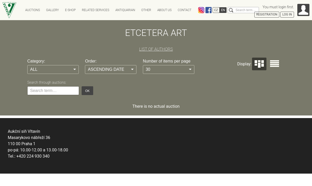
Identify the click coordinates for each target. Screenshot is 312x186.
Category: (36, 61)
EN (223, 10)
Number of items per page (166, 61)
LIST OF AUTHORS (156, 49)
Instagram (201, 10)
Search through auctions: (46, 82)
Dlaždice (259, 64)
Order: (91, 61)
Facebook (208, 10)
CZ (216, 10)
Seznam (274, 63)
